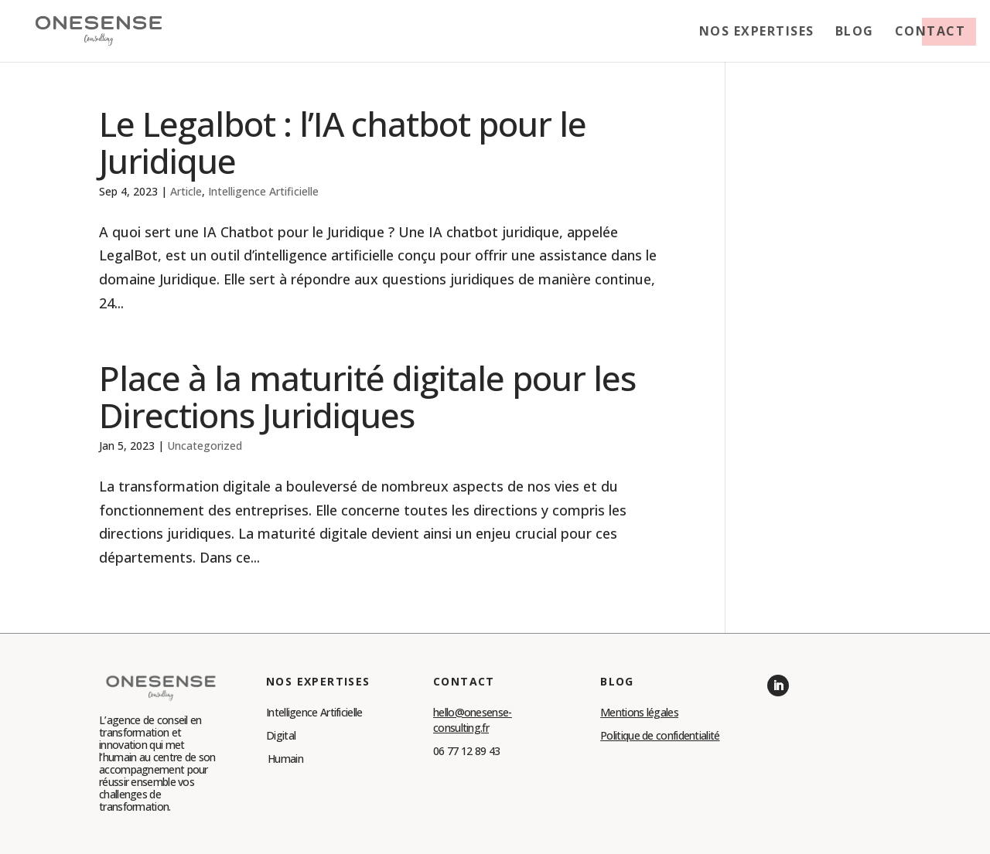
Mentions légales (639, 712)
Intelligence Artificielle (263, 191)
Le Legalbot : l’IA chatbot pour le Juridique (342, 142)
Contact (930, 32)
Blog (854, 32)
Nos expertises (756, 32)
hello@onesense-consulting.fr (472, 720)
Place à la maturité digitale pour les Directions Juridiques (367, 396)
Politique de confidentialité (659, 735)
